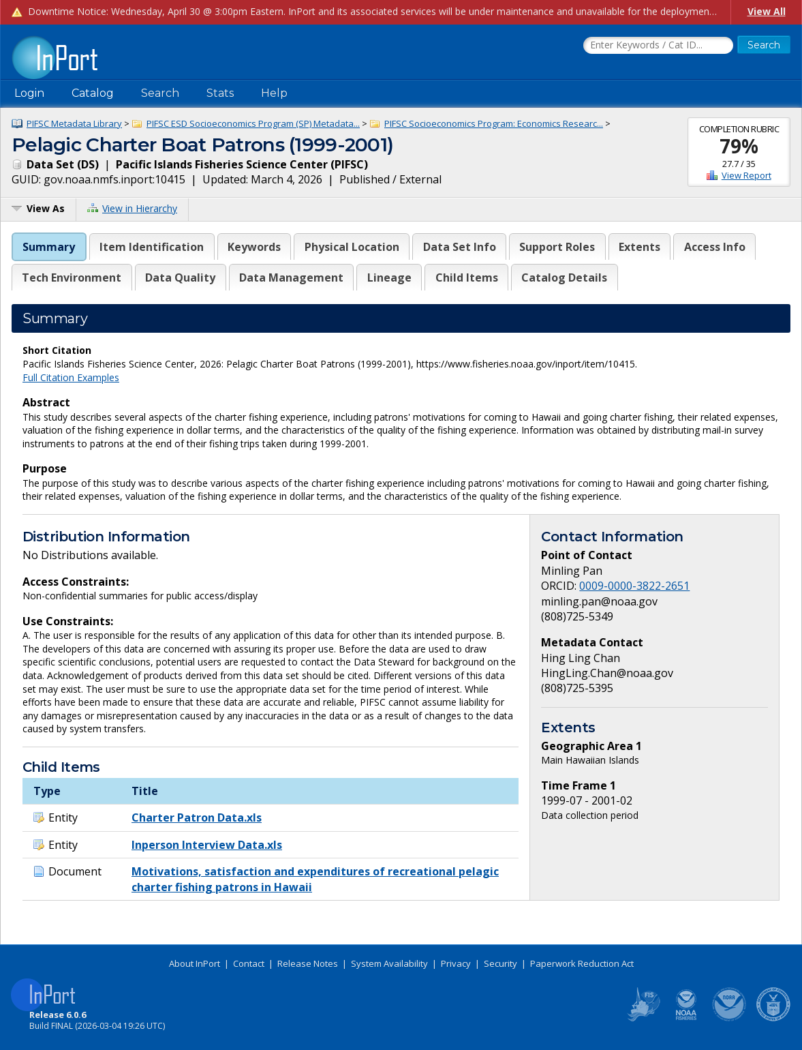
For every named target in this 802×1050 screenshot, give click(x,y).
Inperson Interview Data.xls (207, 844)
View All (766, 11)
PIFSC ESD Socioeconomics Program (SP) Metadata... (253, 123)
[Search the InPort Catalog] (658, 46)
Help (274, 93)
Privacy (456, 963)
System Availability (389, 963)
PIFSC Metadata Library (74, 123)
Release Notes (307, 963)
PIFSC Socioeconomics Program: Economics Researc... (493, 123)
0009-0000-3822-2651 (634, 585)
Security (500, 963)
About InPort (194, 963)
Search (160, 93)
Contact (248, 963)
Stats (220, 93)
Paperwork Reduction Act (582, 963)
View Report (746, 175)
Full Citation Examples (70, 377)
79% (739, 146)
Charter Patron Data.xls (197, 817)
